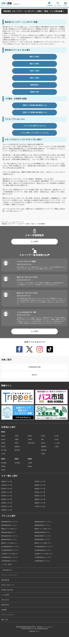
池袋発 (3, 443)
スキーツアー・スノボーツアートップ (12, 222)
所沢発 (17, 443)
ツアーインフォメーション (9, 575)
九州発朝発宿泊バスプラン (9, 561)
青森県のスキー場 (6, 481)
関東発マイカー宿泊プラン (9, 529)
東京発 (3, 439)
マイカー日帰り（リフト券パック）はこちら (35, 133)
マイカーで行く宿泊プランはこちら (34, 126)
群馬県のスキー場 (40, 488)
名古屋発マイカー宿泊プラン (9, 553)
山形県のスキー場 (6, 485)
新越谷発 (17, 446)
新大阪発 (3, 463)
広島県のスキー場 (6, 506)
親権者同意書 (5, 580)
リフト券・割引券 (6, 564)
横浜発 (30, 436)
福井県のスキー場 (6, 499)
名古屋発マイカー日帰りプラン (44, 553)
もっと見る (34, 241)
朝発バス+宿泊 (34, 78)
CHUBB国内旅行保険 (34, 367)
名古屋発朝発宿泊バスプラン (9, 550)
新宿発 (3, 436)
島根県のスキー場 (40, 503)
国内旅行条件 (5, 604)
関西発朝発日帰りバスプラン (9, 536)
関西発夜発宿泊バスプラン (9, 539)
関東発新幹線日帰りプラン (42, 532)
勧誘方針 (34, 374)
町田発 (3, 446)
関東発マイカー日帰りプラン (43, 529)
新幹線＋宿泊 (34, 92)
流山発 (43, 443)
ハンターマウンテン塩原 (26, 261)
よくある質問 (5, 595)
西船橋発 (43, 446)
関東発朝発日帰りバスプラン (9, 521)
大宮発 (17, 436)
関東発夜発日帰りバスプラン (43, 521)
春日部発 (17, 450)
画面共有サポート (34, 631)
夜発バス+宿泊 (34, 71)
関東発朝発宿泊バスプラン (9, 525)
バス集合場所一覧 (6, 570)
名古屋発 (17, 463)
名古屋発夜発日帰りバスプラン (44, 546)
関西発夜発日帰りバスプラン (43, 536)
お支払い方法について (7, 585)
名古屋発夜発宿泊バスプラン (43, 550)
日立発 (56, 439)
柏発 (42, 439)
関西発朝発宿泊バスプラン (42, 539)
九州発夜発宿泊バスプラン (42, 561)
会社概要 (3, 609)
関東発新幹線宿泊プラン (8, 532)
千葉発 (43, 453)
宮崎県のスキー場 (6, 510)
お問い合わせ (5, 599)
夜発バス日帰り (34, 64)
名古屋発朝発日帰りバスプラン (10, 546)
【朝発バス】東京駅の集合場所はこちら (34, 105)
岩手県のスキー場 (40, 481)
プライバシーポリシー (7, 614)
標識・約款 (4, 619)
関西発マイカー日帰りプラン (43, 543)
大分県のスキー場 (40, 506)
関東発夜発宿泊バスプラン (42, 525)
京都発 (3, 466)
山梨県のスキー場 (6, 492)
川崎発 (30, 439)
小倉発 (30, 463)
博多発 (30, 466)
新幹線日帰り (34, 85)
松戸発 (43, 436)
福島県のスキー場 (40, 485)
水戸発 (56, 436)
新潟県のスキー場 (6, 495)
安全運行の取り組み (7, 590)
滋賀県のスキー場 (40, 499)
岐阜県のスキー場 (40, 495)
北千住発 (3, 450)
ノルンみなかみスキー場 (26, 312)
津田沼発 (43, 450)
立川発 (3, 453)
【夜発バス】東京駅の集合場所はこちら (34, 112)
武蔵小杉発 (31, 443)
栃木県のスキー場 (6, 488)
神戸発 (3, 470)
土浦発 (56, 446)
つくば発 (57, 443)
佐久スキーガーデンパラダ (27, 277)
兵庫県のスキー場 (6, 503)
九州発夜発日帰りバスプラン (43, 557)
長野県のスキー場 (40, 492)
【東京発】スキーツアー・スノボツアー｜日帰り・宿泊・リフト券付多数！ (23, 224)
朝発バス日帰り (34, 56)
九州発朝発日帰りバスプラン (9, 557)
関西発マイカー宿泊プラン (9, 543)
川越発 (17, 439)
